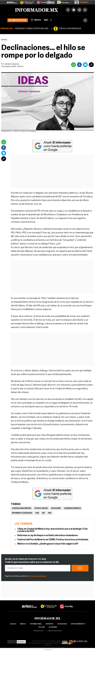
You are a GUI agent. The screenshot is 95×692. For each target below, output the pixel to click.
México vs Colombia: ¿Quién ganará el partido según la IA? (47, 544)
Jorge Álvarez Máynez (21, 508)
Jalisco (13, 624)
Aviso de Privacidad (37, 648)
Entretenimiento (78, 624)
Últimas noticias (18, 20)
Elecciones (56, 508)
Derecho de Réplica (50, 648)
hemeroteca (38, 631)
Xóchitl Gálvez (41, 508)
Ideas (3, 40)
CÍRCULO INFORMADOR (70, 29)
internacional (36, 624)
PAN (37, 513)
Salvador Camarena (12, 64)
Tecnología (62, 624)
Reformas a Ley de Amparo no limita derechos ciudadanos (47, 535)
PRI (43, 513)
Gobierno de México (72, 508)
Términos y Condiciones (37, 576)
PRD (49, 513)
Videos (36, 20)
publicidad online (55, 631)
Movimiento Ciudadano (22, 513)
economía (53, 627)
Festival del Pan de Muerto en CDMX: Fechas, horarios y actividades (52, 540)
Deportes (49, 624)
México (23, 624)
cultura (41, 627)
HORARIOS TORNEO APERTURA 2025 (31, 29)
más (48, 20)
